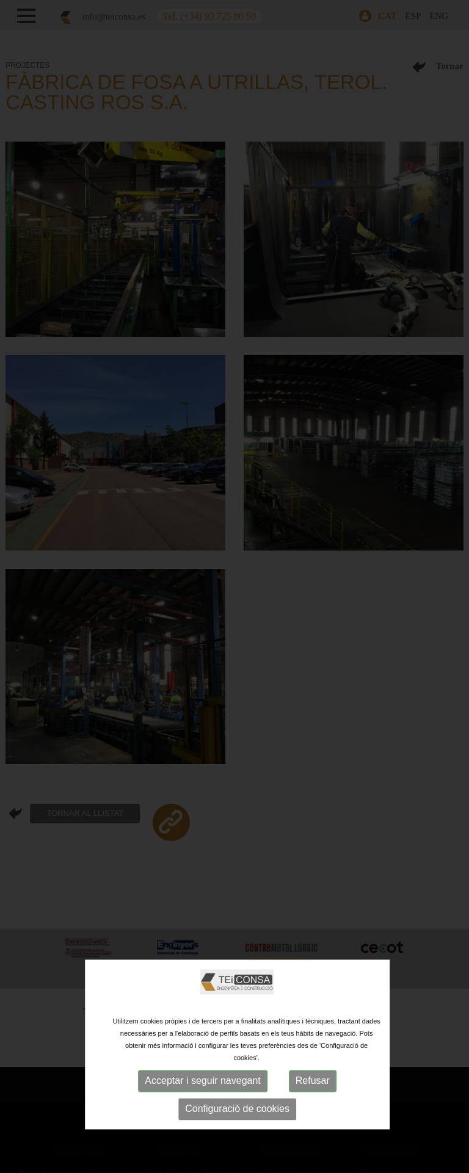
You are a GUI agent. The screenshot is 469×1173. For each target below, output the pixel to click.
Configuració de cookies (237, 1108)
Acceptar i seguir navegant (202, 1080)
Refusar (313, 1080)
